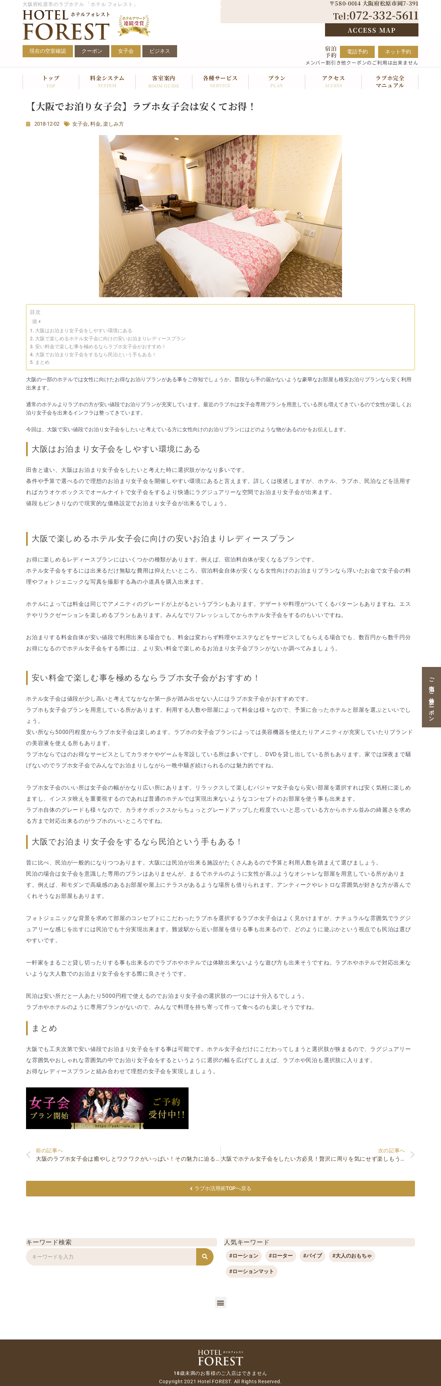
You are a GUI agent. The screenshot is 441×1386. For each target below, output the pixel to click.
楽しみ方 (113, 124)
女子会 (80, 124)
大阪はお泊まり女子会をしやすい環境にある (83, 330)
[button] (220, 1302)
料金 (95, 124)
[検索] (205, 1257)
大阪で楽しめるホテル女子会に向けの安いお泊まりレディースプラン (110, 338)
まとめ (42, 362)
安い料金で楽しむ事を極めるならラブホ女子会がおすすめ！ (100, 346)
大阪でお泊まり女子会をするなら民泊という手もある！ (96, 354)
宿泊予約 (331, 51)
